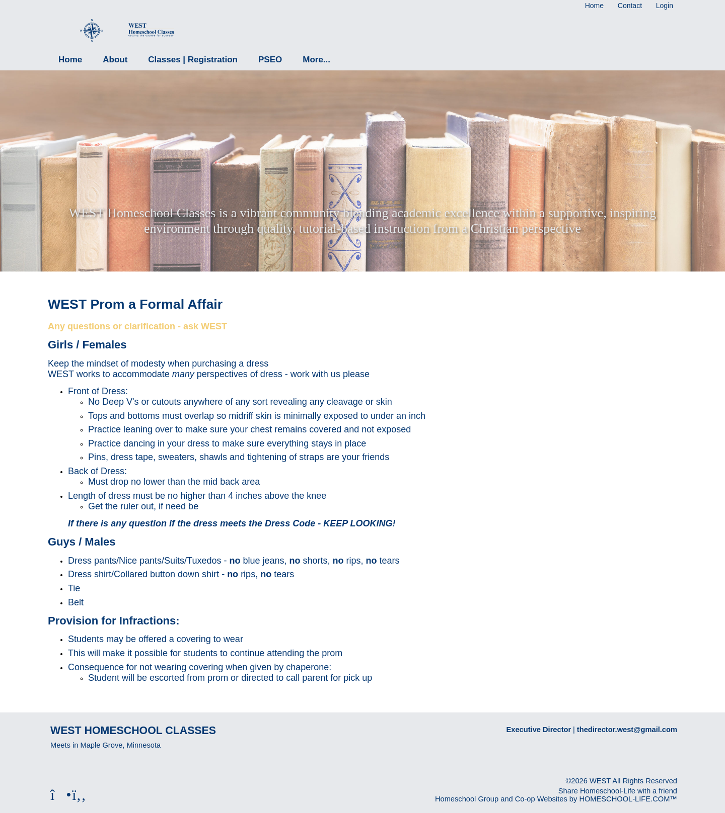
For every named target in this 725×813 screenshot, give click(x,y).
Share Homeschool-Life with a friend (617, 791)
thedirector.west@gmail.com (627, 730)
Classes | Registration (193, 59)
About (115, 59)
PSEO (270, 59)
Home (70, 59)
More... (316, 59)
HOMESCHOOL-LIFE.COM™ (628, 799)
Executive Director (538, 730)
